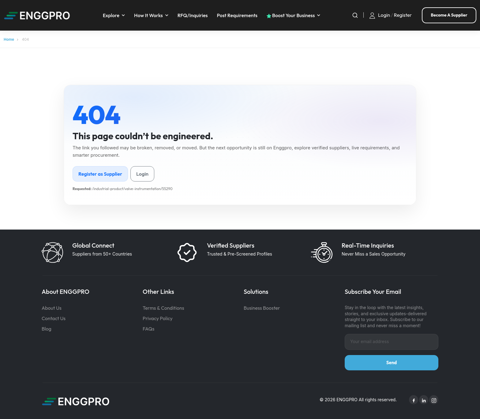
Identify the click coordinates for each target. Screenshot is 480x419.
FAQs (148, 328)
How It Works (149, 15)
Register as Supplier (100, 173)
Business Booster (262, 307)
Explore (111, 15)
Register (403, 15)
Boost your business (291, 15)
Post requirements (238, 15)
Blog (46, 328)
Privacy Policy (158, 318)
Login (384, 15)
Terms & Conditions (163, 307)
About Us (52, 307)
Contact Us (54, 318)
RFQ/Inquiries (193, 15)
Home (9, 38)
